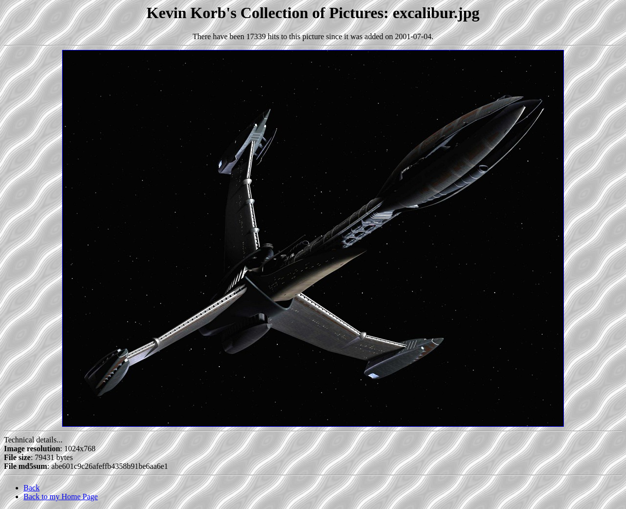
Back (31, 488)
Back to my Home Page (60, 496)
